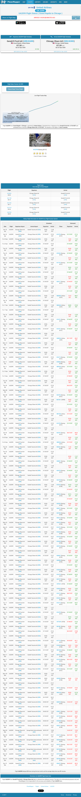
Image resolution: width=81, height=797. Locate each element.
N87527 (59, 654)
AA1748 (9, 198)
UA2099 (52, 786)
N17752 (59, 262)
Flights (37, 786)
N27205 (59, 513)
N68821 (59, 461)
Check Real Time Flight (15, 89)
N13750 (59, 659)
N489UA (59, 338)
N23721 (59, 688)
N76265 (59, 541)
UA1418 (9, 207)
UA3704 (9, 212)
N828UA (59, 295)
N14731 (59, 319)
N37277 (59, 579)
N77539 (59, 621)
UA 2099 (40, 10)
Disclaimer (69, 795)
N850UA (59, 442)
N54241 (59, 447)
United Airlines (44, 7)
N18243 (59, 569)
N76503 (59, 664)
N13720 (59, 423)
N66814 (59, 494)
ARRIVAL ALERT (76, 17)
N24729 (59, 470)
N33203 (59, 503)
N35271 (59, 725)
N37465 (59, 758)
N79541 (59, 584)
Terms (63, 795)
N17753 (59, 716)
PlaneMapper (30, 786)
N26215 (59, 517)
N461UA (59, 692)
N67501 (59, 399)
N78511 (59, 711)
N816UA (59, 650)
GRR (65, 195)
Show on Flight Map (9, 17)
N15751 (59, 329)
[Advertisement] (40, 29)
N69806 (59, 560)
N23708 (59, 480)
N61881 (59, 626)
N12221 (59, 598)
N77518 (59, 754)
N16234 (59, 532)
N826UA (59, 305)
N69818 (59, 702)
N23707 (59, 432)
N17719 (59, 640)
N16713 (59, 357)
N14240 (59, 645)
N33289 (59, 678)
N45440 (59, 739)
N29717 (59, 281)
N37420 (59, 749)
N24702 (59, 395)
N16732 (59, 574)
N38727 (59, 508)
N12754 (35, 149)
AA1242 (9, 203)
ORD (34, 195)
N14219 (59, 522)
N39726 (59, 546)
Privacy (76, 795)
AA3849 (9, 193)
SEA (39, 229)
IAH (34, 732)
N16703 (59, 536)
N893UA (59, 366)
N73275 (59, 484)
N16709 (59, 612)
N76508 (59, 721)
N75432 (59, 253)
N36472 (59, 763)
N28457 (59, 555)
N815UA (59, 414)
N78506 (59, 362)
